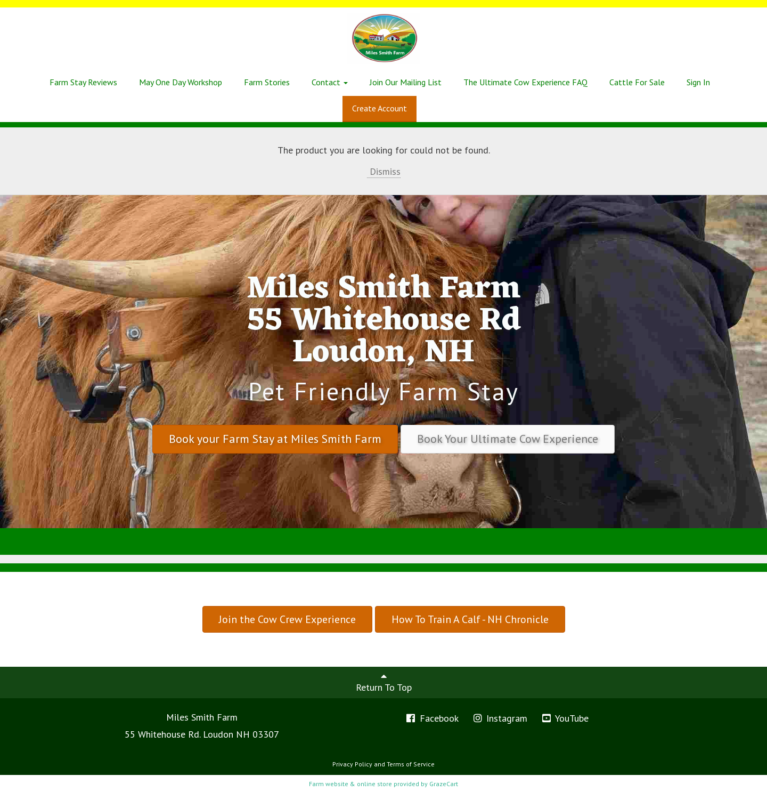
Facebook (432, 718)
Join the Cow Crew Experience (287, 619)
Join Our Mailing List (406, 82)
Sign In (698, 82)
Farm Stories (267, 82)
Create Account (379, 108)
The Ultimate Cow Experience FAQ (525, 82)
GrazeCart (443, 784)
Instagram (500, 718)
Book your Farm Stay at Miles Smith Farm (275, 438)
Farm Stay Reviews (83, 82)
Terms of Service (411, 764)
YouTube (565, 718)
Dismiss (384, 171)
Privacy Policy (352, 764)
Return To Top (384, 682)
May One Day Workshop (180, 82)
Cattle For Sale (637, 82)
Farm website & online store (350, 784)
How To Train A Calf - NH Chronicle (470, 619)
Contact (330, 82)
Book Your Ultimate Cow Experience (507, 438)
